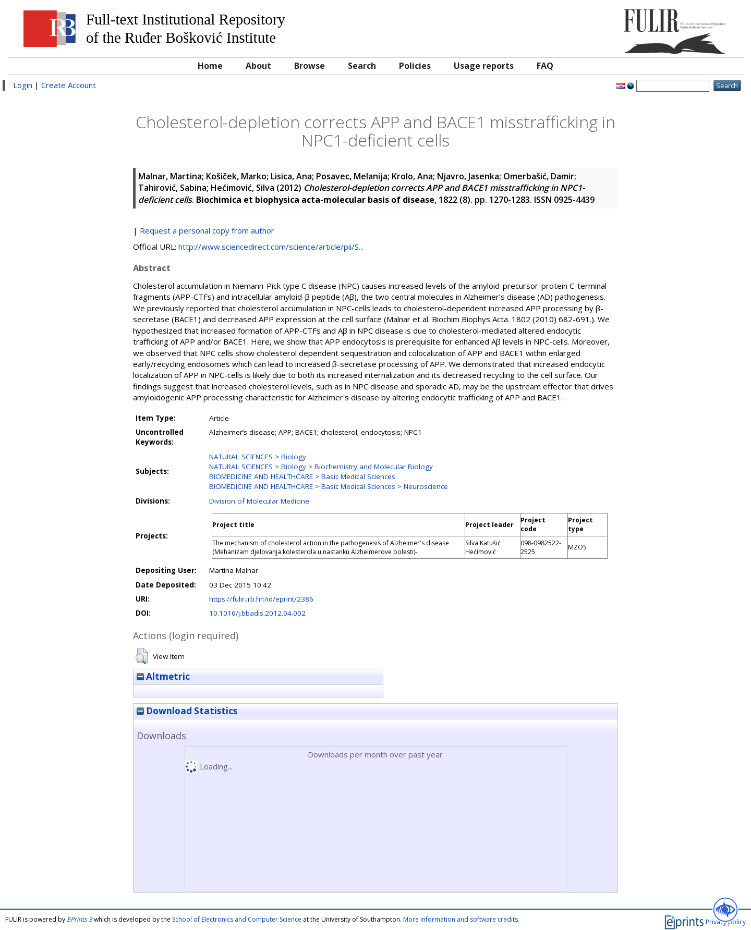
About (258, 65)
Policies (415, 65)
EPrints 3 (79, 919)
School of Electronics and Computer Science (236, 919)
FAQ (545, 65)
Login (22, 85)
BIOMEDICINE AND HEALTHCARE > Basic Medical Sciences (302, 476)
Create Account (68, 85)
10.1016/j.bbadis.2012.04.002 (257, 613)
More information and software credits (460, 919)
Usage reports (484, 65)
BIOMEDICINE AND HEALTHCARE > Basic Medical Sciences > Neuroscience (328, 486)
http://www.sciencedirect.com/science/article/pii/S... (271, 246)
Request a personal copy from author (207, 230)
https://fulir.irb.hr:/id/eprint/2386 (261, 599)
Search (362, 65)
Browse (309, 65)
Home (210, 65)
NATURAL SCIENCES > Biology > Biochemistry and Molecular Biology (321, 466)
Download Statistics (187, 711)
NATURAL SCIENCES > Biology (257, 456)
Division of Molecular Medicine (259, 501)
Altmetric (163, 676)
